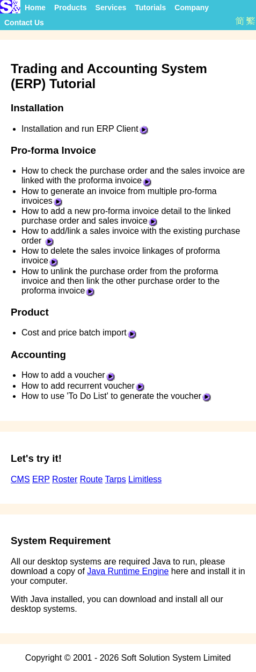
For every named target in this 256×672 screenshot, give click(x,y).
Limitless (145, 479)
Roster (64, 479)
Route (91, 479)
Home (35, 7)
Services (111, 7)
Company (191, 7)
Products (70, 7)
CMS (20, 479)
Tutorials (150, 7)
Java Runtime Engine (128, 571)
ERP (41, 479)
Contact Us (24, 22)
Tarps (115, 479)
